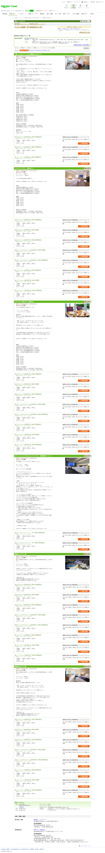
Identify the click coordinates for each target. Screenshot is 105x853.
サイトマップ (77, 2)
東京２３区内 (32, 17)
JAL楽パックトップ (18, 17)
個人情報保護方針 (15, 849)
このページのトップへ (85, 846)
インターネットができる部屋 (48, 47)
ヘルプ (63, 2)
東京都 (26, 17)
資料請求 (41, 849)
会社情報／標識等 (5, 849)
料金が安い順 (32, 50)
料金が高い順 (39, 50)
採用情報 (32, 849)
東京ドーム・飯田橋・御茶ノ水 (43, 17)
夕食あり (29, 47)
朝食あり (23, 47)
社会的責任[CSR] (24, 849)
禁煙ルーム (36, 47)
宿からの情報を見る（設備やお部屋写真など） (70, 28)
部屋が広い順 (46, 50)
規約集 (36, 849)
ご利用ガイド (69, 2)
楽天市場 (93, 2)
